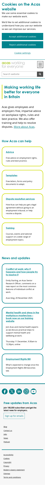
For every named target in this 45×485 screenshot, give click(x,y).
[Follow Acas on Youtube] (33, 391)
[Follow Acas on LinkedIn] (19, 391)
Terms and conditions (12, 477)
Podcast (7, 442)
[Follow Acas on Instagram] (26, 391)
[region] (22, 30)
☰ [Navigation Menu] (40, 64)
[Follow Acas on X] (12, 391)
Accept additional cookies (22, 36)
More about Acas (24, 126)
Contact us (8, 430)
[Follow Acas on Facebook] (5, 391)
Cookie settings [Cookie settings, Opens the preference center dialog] (22, 53)
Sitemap (6, 473)
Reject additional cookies (22, 44)
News (6, 438)
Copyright (7, 462)
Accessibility (8, 455)
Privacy (6, 466)
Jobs (5, 434)
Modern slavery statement (14, 470)
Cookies (6, 458)
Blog (5, 427)
